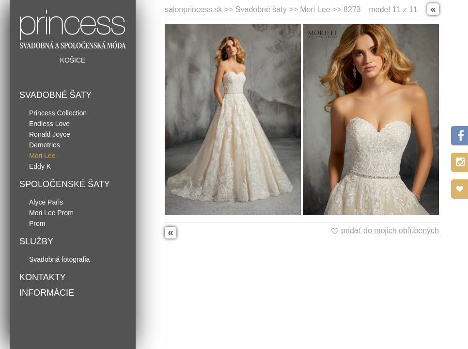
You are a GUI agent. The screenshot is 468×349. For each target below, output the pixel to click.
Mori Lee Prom (51, 213)
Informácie (46, 293)
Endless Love (49, 123)
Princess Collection (58, 113)
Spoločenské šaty (64, 184)
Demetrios (44, 145)
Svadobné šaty (55, 95)
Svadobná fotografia (59, 259)
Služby (36, 241)
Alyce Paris (46, 202)
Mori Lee (42, 155)
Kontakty (42, 277)
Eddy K (40, 166)
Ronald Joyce (49, 134)
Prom (37, 223)
